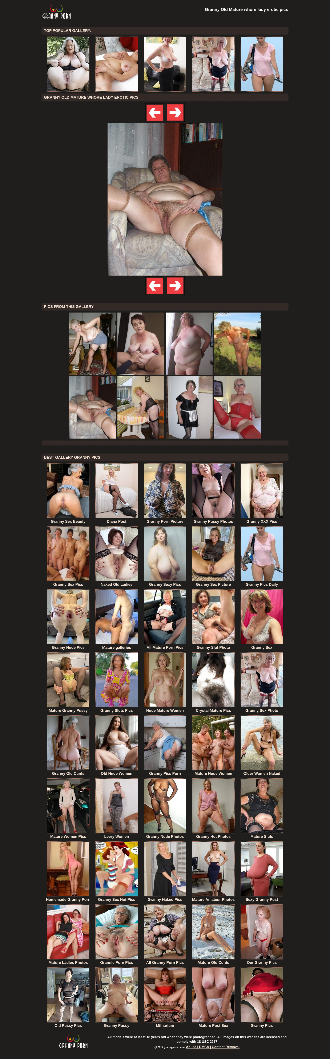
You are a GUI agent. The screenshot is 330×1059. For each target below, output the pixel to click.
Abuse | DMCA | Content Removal (213, 1047)
